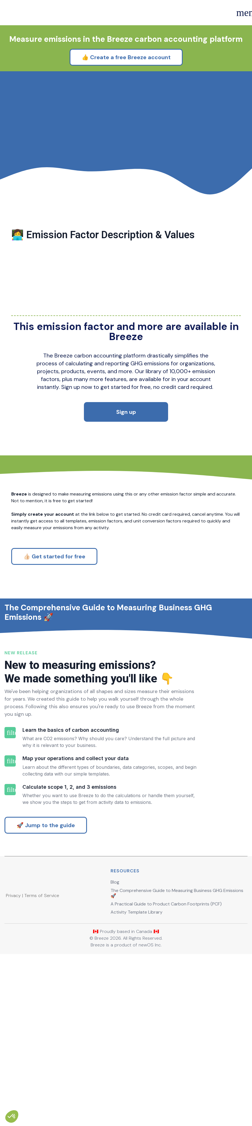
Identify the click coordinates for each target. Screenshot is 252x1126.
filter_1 (10, 852)
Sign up (126, 456)
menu (241, 13)
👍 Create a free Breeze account (126, 100)
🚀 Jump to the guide (46, 978)
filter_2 (10, 888)
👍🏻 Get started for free (54, 600)
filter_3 (10, 929)
